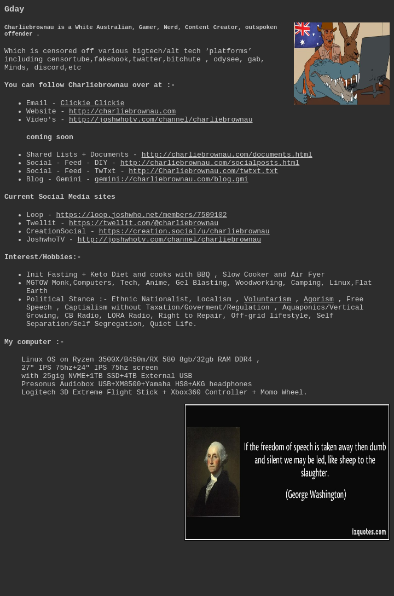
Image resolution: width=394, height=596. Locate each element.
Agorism (319, 339)
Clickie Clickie (92, 115)
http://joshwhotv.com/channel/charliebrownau (160, 135)
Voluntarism (267, 339)
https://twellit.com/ (143, 251)
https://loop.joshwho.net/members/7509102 (141, 242)
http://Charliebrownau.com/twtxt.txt (203, 193)
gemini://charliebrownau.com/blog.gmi (171, 203)
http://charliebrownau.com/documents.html (227, 173)
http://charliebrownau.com (122, 125)
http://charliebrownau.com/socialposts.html (210, 183)
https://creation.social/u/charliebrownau (184, 261)
